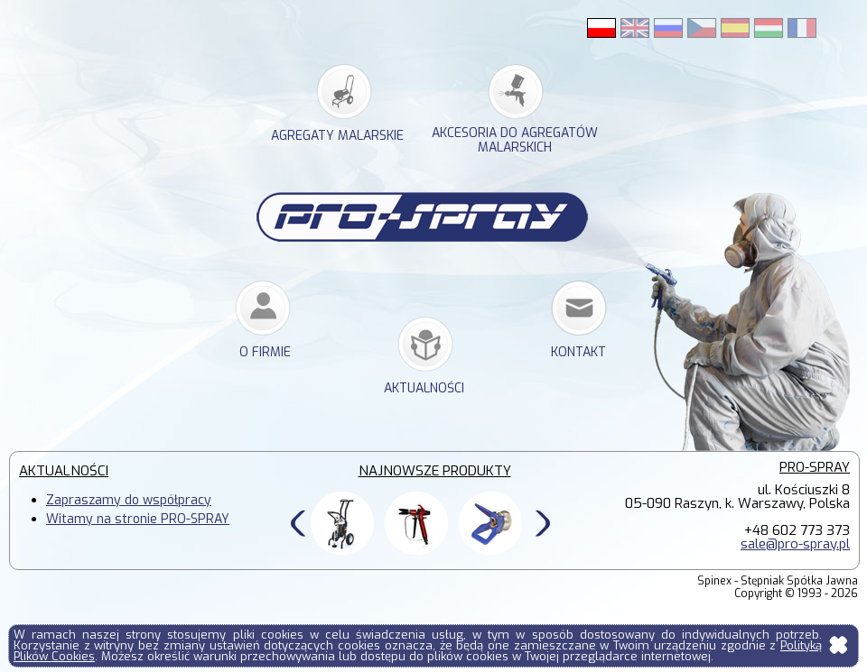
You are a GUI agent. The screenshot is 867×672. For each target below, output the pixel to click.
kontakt (578, 352)
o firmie (265, 352)
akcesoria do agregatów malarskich (515, 140)
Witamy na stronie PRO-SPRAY (137, 519)
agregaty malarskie (337, 135)
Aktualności (424, 388)
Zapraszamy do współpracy (128, 500)
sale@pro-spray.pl (795, 544)
